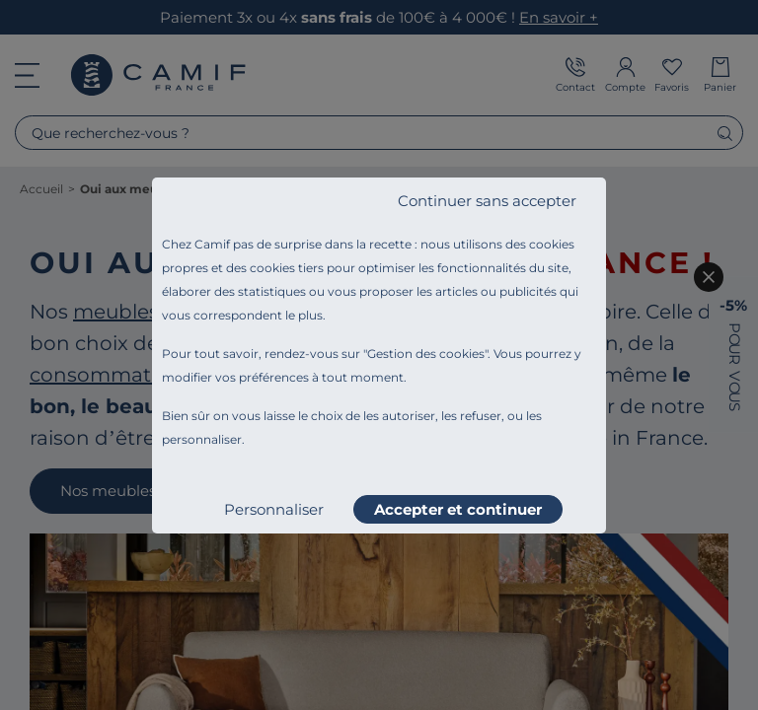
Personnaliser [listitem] (274, 509)
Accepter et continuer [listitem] (458, 509)
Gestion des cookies (426, 353)
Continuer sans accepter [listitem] (487, 200)
